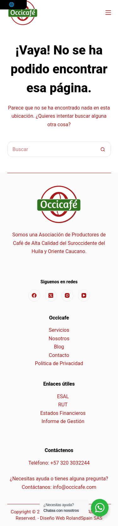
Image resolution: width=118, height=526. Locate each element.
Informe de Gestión (63, 421)
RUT (63, 405)
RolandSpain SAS (84, 518)
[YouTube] (84, 296)
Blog (59, 347)
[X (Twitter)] (51, 296)
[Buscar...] (51, 149)
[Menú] (108, 12)
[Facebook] (34, 296)
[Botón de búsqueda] (103, 149)
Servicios (59, 330)
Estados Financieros (63, 413)
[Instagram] (67, 296)
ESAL (63, 396)
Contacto (59, 355)
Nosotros (59, 339)
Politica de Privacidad (59, 363)
